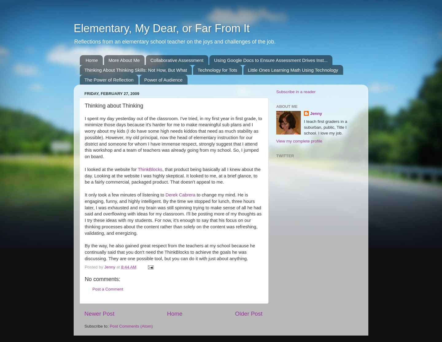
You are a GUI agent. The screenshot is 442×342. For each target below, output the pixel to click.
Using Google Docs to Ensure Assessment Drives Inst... (271, 60)
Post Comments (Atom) (131, 326)
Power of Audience (163, 79)
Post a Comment (107, 289)
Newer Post (99, 313)
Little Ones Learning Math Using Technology (293, 70)
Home (92, 60)
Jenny (316, 113)
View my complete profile (299, 141)
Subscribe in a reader (296, 91)
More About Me (124, 60)
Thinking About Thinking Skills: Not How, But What (135, 70)
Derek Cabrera (180, 194)
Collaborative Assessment (177, 60)
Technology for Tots (217, 70)
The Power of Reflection (109, 79)
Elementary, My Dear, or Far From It (162, 28)
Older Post (248, 313)
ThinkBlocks (150, 169)
